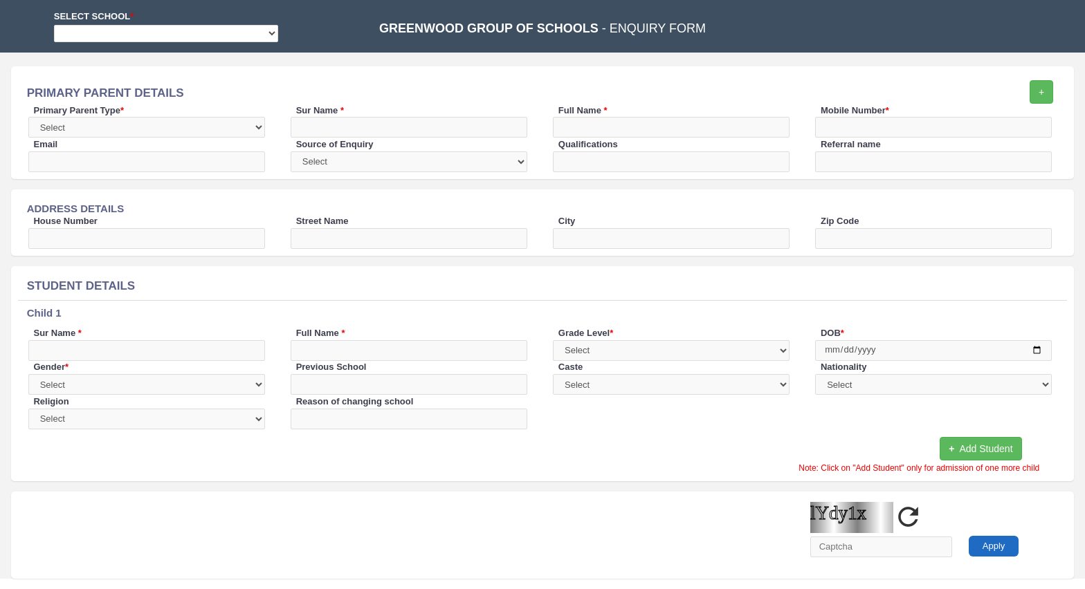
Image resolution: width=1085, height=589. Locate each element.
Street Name (322, 221)
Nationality (843, 367)
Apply (994, 546)
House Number (65, 221)
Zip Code (840, 221)
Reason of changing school (355, 401)
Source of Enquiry (335, 144)
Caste (570, 367)
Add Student (980, 448)
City (567, 221)
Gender (51, 367)
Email (45, 144)
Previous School (331, 367)
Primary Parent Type (78, 110)
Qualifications (588, 144)
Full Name (583, 110)
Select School (94, 16)
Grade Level (586, 333)
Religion (51, 401)
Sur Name (320, 110)
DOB (832, 333)
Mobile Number (855, 110)
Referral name (851, 144)
